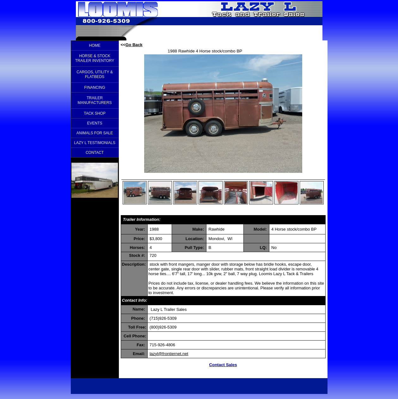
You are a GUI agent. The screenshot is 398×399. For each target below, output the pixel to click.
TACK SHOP (94, 113)
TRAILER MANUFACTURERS (94, 100)
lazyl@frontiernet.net (169, 353)
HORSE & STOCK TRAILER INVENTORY (94, 58)
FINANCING (94, 87)
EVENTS (94, 123)
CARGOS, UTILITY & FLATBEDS (95, 74)
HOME (95, 45)
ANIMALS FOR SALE (95, 133)
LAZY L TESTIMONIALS (94, 143)
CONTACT (95, 152)
